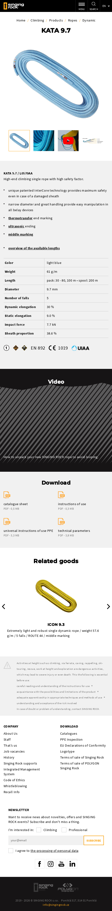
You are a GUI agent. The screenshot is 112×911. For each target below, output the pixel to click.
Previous (3, 606)
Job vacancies (14, 751)
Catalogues (68, 733)
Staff (7, 739)
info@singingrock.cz (56, 904)
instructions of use (72, 504)
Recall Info (12, 792)
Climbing (37, 20)
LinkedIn (72, 864)
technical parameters (74, 531)
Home (21, 20)
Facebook (39, 864)
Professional (78, 830)
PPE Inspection (71, 739)
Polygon (68, 887)
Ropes (72, 20)
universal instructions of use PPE (28, 531)
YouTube (61, 864)
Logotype (67, 751)
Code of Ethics (14, 780)
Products (56, 20)
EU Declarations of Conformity (83, 745)
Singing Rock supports (20, 763)
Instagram (50, 864)
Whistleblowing (15, 786)
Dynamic (89, 20)
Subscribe (93, 840)
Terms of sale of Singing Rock (82, 757)
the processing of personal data (54, 850)
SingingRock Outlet (43, 887)
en (104, 6)
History (9, 757)
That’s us (10, 745)
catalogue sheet (16, 504)
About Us (10, 733)
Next (108, 606)
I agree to (47, 850)
